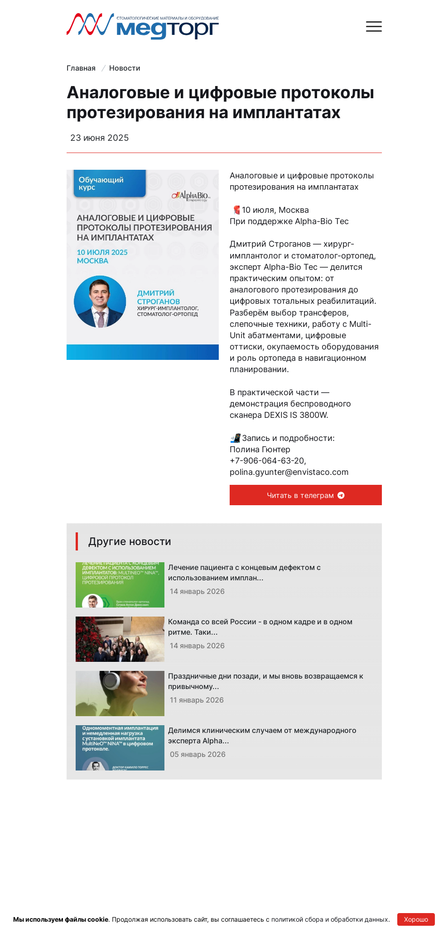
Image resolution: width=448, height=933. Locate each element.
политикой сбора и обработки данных (329, 919)
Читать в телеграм (306, 495)
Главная (81, 67)
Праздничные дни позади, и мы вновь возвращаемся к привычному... (265, 680)
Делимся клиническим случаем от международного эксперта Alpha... (262, 735)
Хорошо (416, 919)
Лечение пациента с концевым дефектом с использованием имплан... (244, 572)
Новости (124, 67)
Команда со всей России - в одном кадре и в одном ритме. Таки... (260, 626)
